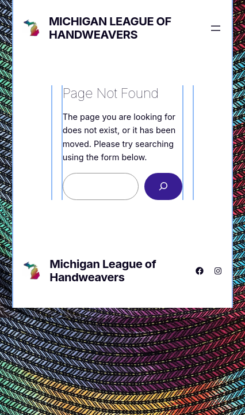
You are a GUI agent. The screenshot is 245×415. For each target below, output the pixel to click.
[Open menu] (216, 28)
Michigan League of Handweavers (110, 28)
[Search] (163, 186)
